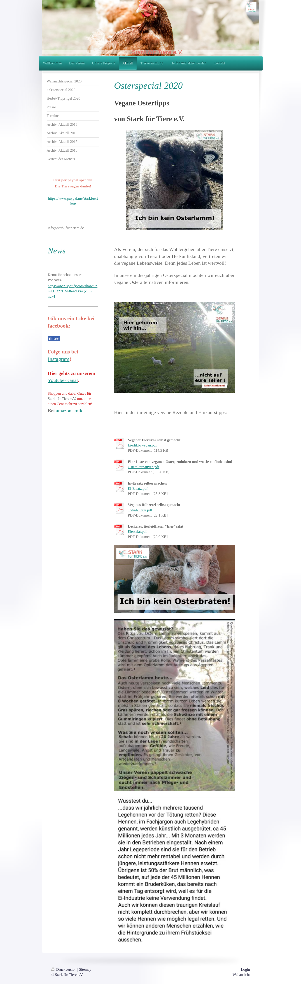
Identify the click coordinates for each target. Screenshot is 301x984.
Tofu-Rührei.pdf (140, 510)
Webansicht (241, 975)
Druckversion (64, 969)
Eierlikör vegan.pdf (142, 445)
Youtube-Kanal (63, 380)
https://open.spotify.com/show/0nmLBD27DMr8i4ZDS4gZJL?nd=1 (73, 291)
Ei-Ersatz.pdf (138, 488)
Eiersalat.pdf (137, 531)
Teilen (54, 338)
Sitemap (85, 969)
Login (245, 969)
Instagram (59, 359)
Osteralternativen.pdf (143, 467)
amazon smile (70, 410)
